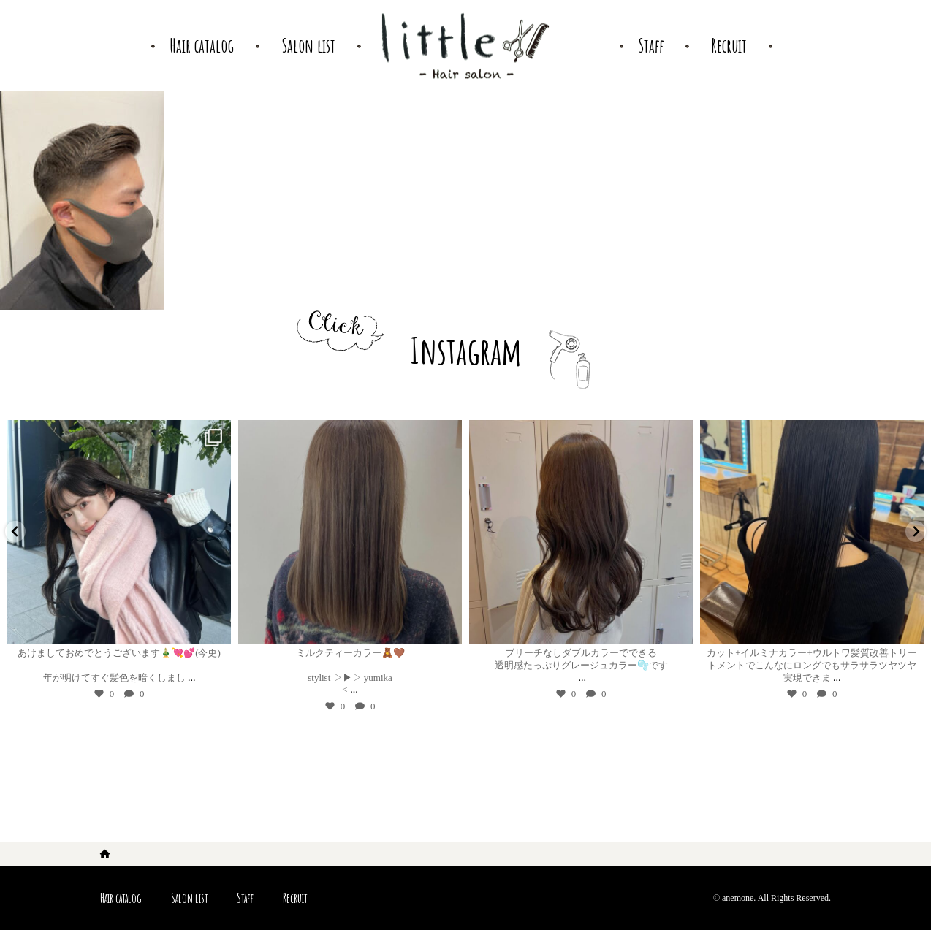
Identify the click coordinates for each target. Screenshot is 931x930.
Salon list (189, 898)
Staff (245, 898)
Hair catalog (121, 898)
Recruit (295, 898)
